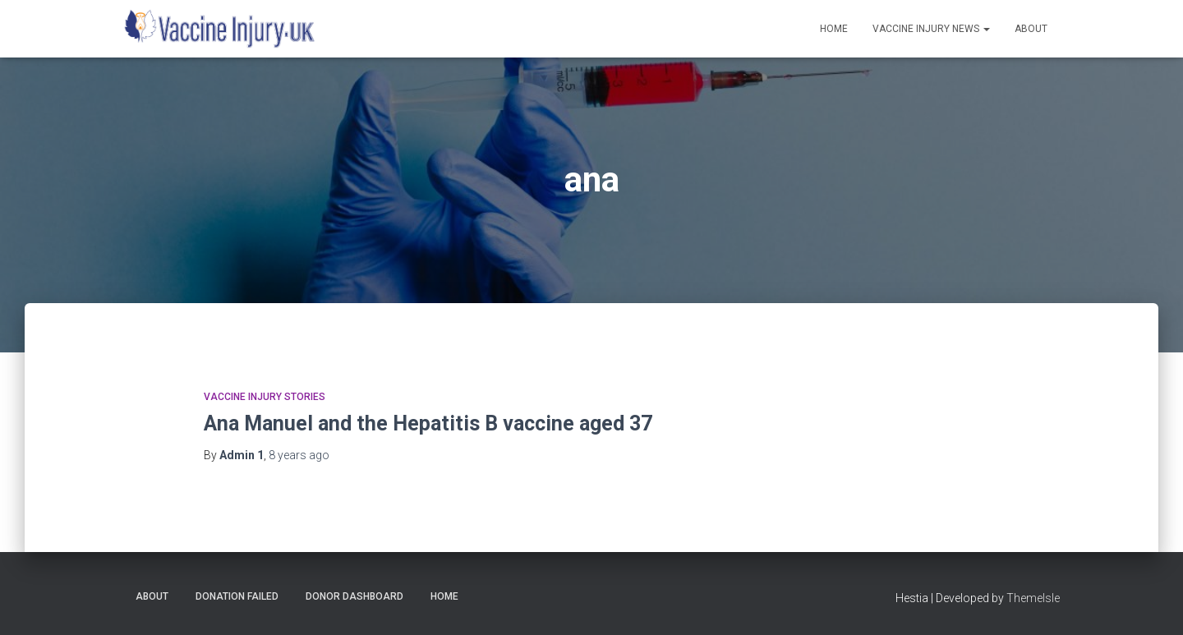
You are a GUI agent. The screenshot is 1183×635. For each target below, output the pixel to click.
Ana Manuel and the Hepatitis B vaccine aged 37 (428, 423)
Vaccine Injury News (931, 29)
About (1031, 29)
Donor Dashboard (354, 596)
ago (299, 455)
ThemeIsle (1033, 598)
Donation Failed (237, 596)
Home (834, 29)
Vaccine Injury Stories (264, 397)
